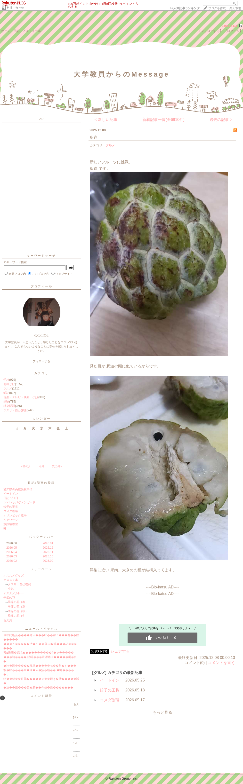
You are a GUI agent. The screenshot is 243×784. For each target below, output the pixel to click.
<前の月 (26, 466)
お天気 (7, 620)
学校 (6, 379)
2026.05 (11, 547)
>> (185, 8)
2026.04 (11, 552)
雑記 (6, 393)
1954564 (230, 26)
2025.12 (48, 547)
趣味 (6, 401)
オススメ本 (10, 580)
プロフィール (31, 31)
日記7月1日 (10, 498)
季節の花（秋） (18, 611)
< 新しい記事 (106, 120)
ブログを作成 (217, 8)
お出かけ (9, 384)
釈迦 (93, 137)
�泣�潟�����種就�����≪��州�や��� (39, 665)
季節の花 (9, 597)
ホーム (6, 31)
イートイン (10, 493)
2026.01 (48, 543)
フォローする (41, 361)
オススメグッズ (13, 575)
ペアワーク (10, 520)
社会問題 (9, 406)
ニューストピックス (41, 628)
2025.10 (48, 556)
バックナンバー (41, 537)
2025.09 (48, 560)
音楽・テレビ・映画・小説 (20, 397)
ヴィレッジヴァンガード (19, 502)
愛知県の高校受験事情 (17, 489)
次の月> (57, 466)
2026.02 (11, 560)
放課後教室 (10, 524)
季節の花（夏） (18, 606)
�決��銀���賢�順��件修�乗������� (38, 687)
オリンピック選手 (15, 515)
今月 (41, 466)
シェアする (120, 651)
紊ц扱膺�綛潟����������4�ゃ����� (38, 652)
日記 (16, 31)
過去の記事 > (221, 120)
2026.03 (11, 556)
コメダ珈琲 (10, 511)
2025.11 (48, 552)
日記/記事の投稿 (41, 482)
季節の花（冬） (18, 616)
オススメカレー (13, 593)
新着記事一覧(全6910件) (163, 120)
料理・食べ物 (15, 7)
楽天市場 (235, 8)
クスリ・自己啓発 (15, 410)
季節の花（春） (18, 602)
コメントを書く (221, 663)
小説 (11, 588)
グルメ (7, 388)
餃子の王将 (10, 506)
